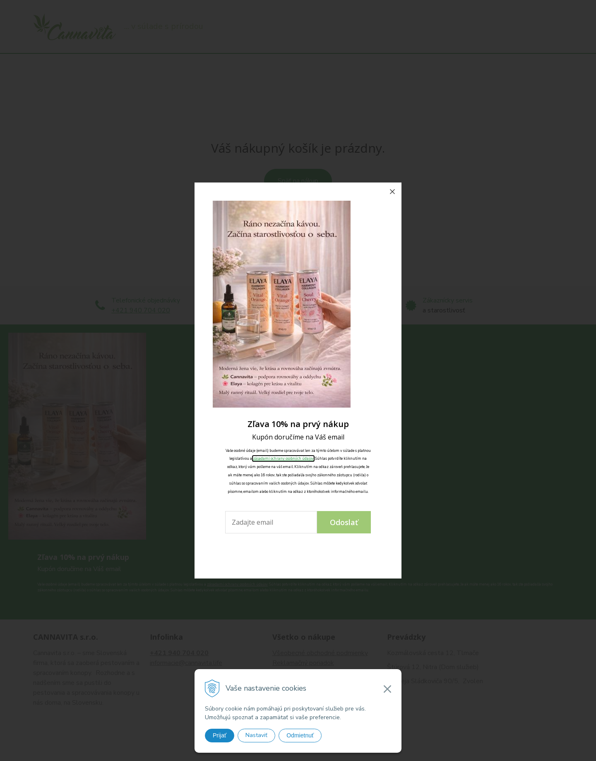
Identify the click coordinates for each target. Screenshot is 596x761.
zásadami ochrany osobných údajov (283, 458)
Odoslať (344, 522)
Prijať (219, 735)
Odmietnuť (300, 735)
